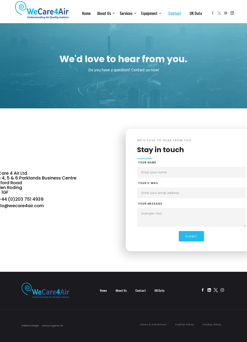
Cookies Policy (184, 324)
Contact (174, 13)
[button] (106, 12)
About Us (121, 290)
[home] (42, 12)
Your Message (150, 203)
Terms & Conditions (153, 324)
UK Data (196, 13)
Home (86, 13)
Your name (147, 162)
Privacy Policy (212, 324)
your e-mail (148, 183)
